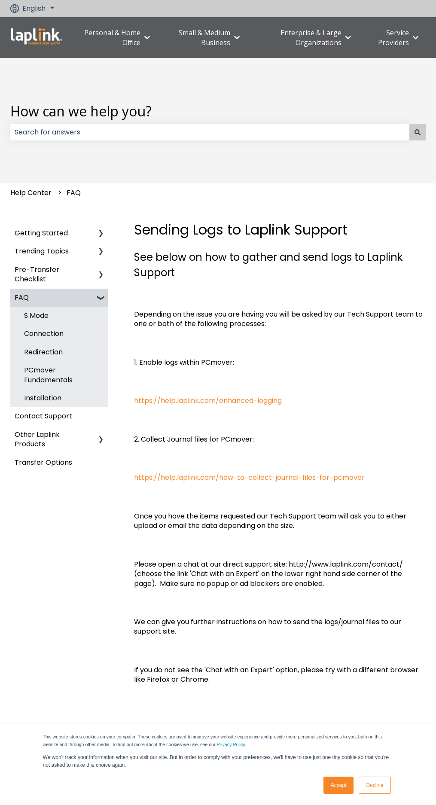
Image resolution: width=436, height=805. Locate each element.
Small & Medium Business (204, 37)
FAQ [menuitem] (22, 297)
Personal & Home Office (112, 37)
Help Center (31, 193)
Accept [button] (339, 785)
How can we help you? (81, 111)
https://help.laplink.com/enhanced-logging (208, 401)
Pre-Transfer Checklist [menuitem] (37, 274)
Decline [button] (374, 785)
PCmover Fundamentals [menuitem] (48, 374)
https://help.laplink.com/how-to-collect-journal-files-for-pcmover (249, 477)
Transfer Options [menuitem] (43, 462)
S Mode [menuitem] (36, 315)
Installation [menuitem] (42, 398)
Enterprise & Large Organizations (311, 37)
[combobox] (209, 132)
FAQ (74, 193)
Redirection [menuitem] (43, 352)
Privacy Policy (231, 744)
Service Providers (393, 37)
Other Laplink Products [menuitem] (37, 439)
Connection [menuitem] (44, 333)
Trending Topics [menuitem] (42, 251)
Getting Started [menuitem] (41, 233)
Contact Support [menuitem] (43, 416)
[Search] (417, 132)
